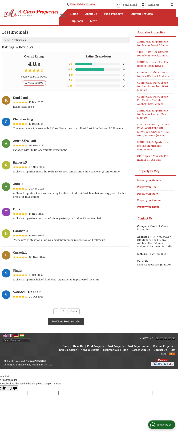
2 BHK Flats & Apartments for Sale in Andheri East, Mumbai (153, 114)
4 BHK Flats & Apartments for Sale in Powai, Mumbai (153, 54)
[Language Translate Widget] (16, 340)
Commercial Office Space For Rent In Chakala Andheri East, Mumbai (152, 100)
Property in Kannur (149, 200)
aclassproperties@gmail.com (154, 264)
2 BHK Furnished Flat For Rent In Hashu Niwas (152, 64)
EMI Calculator (68, 350)
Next (73, 311)
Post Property (116, 346)
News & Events (89, 350)
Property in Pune (147, 193)
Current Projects (143, 14)
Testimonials (111, 350)
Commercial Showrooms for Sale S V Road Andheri (153, 74)
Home (74, 14)
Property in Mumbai (149, 180)
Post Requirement (138, 346)
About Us (91, 14)
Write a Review (34, 83)
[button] (83, 4)
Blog (125, 350)
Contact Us (160, 350)
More (95, 21)
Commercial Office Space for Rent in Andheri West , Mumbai (153, 86)
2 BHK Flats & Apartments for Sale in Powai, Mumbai (153, 43)
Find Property (115, 14)
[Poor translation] (12, 388)
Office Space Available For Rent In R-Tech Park (152, 158)
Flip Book (76, 21)
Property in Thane (148, 207)
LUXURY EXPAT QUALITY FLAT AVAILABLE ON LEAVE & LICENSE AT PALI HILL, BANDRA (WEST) (153, 130)
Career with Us (141, 350)
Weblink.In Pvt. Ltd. (42, 365)
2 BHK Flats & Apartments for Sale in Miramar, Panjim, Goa (153, 146)
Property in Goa (146, 187)
